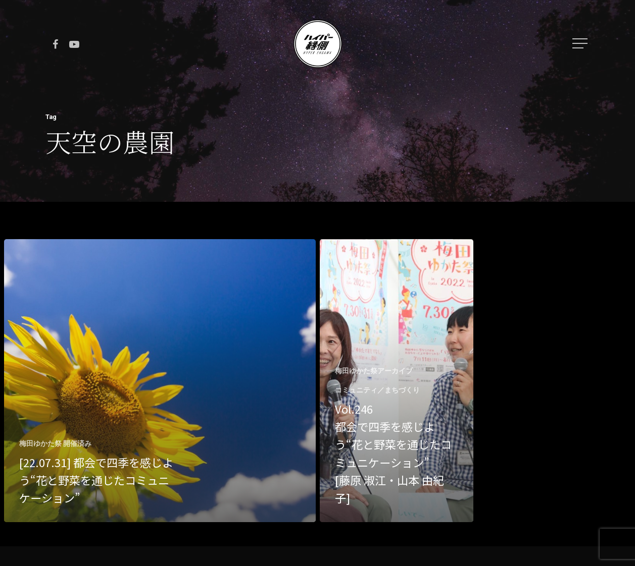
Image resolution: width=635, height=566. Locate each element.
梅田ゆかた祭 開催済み (55, 443)
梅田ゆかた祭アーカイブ (374, 371)
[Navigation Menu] (581, 43)
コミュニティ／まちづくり (377, 390)
